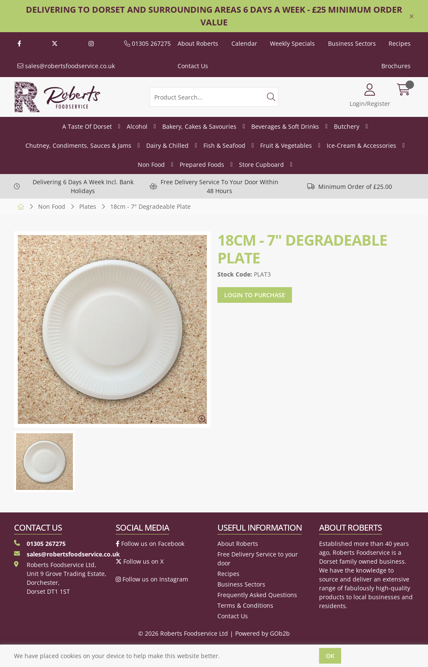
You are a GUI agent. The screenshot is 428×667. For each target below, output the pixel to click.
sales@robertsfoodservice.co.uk (66, 66)
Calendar (244, 43)
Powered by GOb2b (262, 633)
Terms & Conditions (245, 605)
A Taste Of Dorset (87, 126)
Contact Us (193, 66)
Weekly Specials (292, 43)
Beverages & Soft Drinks (285, 126)
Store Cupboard (261, 165)
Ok (330, 656)
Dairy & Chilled (167, 145)
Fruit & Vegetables (286, 145)
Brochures (396, 66)
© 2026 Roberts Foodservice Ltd (183, 633)
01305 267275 (147, 43)
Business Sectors (352, 43)
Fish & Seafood (224, 145)
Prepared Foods (202, 165)
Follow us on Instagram (152, 579)
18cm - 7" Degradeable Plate (150, 206)
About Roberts (198, 43)
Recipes (400, 43)
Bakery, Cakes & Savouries (199, 126)
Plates (87, 206)
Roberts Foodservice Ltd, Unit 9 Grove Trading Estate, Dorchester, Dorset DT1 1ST (60, 578)
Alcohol (137, 126)
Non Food (151, 165)
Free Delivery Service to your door (257, 558)
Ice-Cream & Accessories (361, 145)
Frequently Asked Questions (257, 595)
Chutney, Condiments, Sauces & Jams (78, 145)
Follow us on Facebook (150, 544)
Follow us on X (140, 561)
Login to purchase (254, 295)
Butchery (346, 126)
